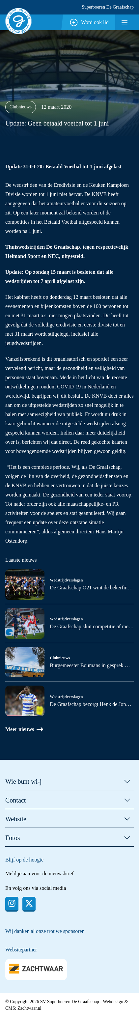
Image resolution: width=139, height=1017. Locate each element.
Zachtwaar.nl (29, 1008)
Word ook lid (89, 22)
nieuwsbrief (61, 873)
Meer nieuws (24, 729)
